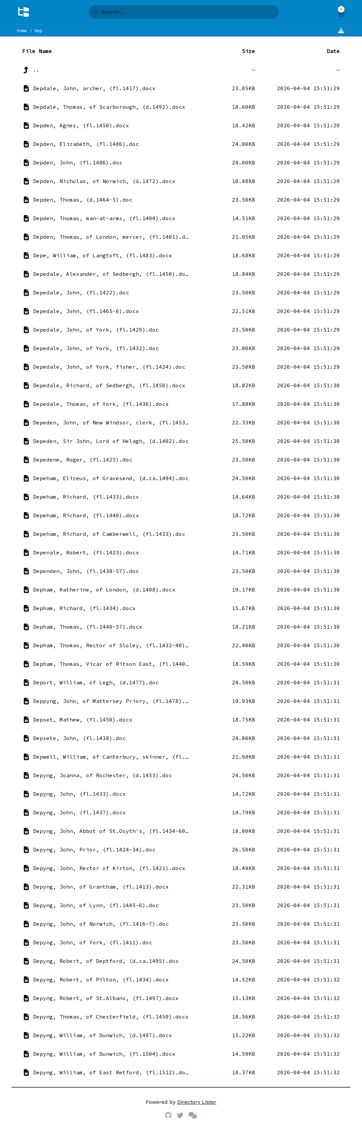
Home (22, 30)
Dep (38, 30)
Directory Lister (196, 1102)
